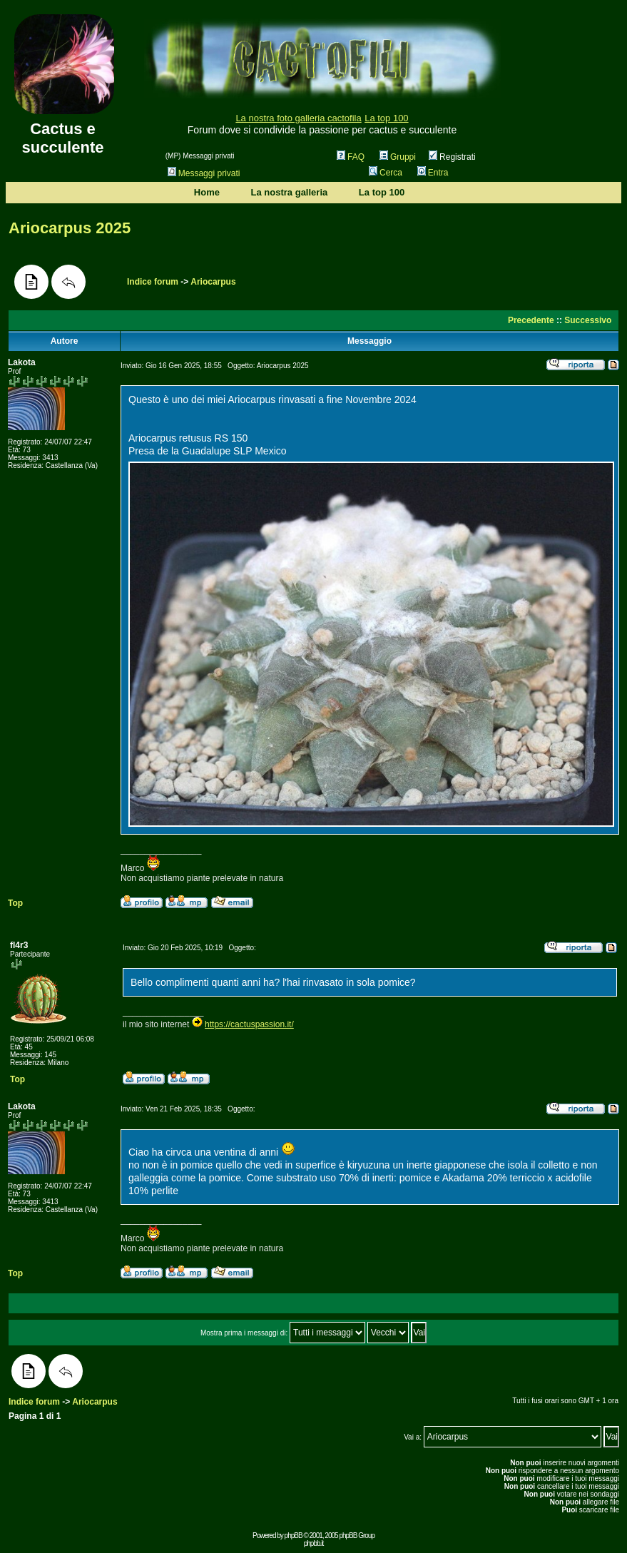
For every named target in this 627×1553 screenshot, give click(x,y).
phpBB (293, 1535)
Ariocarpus (212, 282)
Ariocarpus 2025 (70, 228)
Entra (433, 173)
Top (15, 903)
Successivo (587, 320)
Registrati (452, 157)
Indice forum (152, 282)
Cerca (385, 173)
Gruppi (397, 157)
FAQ (351, 157)
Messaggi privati (204, 173)
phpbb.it (314, 1543)
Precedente (531, 320)
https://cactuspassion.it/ (249, 1024)
